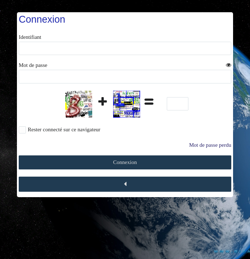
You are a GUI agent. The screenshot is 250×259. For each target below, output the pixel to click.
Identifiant (30, 37)
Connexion (125, 162)
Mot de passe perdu (210, 145)
